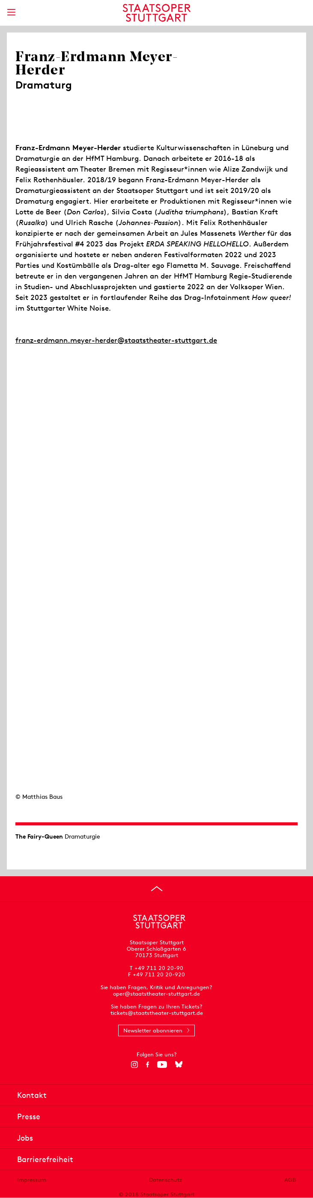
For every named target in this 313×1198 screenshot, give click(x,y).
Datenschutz (165, 1179)
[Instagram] (134, 1064)
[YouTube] (162, 1064)
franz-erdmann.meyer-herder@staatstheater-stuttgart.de (116, 340)
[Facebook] (147, 1064)
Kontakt (32, 1095)
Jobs (25, 1138)
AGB (290, 1179)
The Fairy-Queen (39, 836)
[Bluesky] (178, 1064)
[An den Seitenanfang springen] (157, 889)
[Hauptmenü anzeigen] (11, 12)
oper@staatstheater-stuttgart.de (156, 993)
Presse (28, 1116)
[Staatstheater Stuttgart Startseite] (156, 13)
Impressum (31, 1179)
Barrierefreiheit (45, 1159)
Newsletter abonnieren (152, 1030)
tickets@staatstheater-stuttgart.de (156, 1013)
